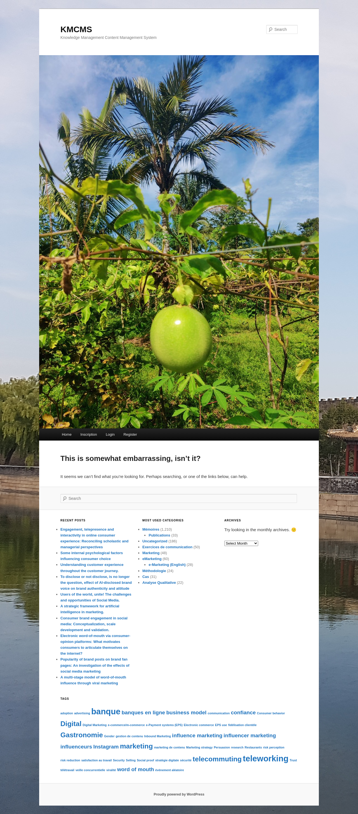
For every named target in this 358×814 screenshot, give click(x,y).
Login (110, 434)
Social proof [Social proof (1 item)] (145, 760)
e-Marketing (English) (167, 565)
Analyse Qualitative (159, 582)
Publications (159, 535)
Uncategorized (155, 541)
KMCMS (76, 29)
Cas (145, 577)
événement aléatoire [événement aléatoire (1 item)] (169, 770)
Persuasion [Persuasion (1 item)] (222, 747)
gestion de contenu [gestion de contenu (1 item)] (129, 736)
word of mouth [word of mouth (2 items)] (135, 769)
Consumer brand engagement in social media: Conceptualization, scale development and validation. (94, 624)
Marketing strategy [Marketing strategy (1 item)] (199, 747)
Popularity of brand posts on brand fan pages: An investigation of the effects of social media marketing (94, 665)
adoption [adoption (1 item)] (66, 713)
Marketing (150, 553)
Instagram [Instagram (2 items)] (106, 747)
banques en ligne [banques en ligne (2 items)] (143, 712)
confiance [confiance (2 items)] (243, 712)
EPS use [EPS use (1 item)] (221, 725)
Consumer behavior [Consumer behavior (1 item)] (271, 713)
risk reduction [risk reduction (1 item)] (70, 760)
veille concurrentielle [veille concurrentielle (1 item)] (90, 770)
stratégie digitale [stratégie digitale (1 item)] (167, 760)
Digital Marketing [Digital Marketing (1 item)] (95, 725)
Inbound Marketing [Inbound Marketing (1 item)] (157, 736)
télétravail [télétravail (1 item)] (67, 770)
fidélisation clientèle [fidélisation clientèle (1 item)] (242, 725)
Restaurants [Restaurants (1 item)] (253, 747)
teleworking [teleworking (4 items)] (265, 758)
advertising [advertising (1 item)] (82, 713)
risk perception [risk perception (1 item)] (273, 747)
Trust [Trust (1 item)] (293, 760)
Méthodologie (154, 571)
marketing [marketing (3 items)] (136, 746)
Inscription (88, 434)
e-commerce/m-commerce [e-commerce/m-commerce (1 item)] (126, 725)
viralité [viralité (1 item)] (111, 770)
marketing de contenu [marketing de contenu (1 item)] (169, 747)
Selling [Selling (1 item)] (131, 760)
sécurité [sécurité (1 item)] (186, 760)
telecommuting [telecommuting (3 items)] (217, 759)
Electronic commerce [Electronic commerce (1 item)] (199, 725)
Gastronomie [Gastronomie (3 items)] (81, 735)
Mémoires (150, 529)
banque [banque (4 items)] (105, 711)
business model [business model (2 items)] (186, 712)
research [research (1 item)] (237, 747)
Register (130, 434)
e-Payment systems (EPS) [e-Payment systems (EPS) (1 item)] (164, 725)
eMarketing (152, 559)
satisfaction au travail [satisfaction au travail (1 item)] (96, 760)
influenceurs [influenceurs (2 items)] (76, 747)
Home (67, 434)
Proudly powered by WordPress (179, 794)
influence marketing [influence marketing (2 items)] (197, 735)
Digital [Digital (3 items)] (70, 723)
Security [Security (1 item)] (119, 760)
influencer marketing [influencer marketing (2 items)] (249, 735)
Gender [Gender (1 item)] (109, 736)
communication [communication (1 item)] (219, 713)
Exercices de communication (167, 547)
